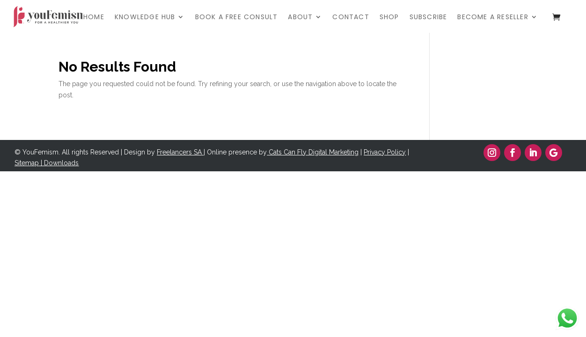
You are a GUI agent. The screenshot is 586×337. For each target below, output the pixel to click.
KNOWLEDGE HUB (145, 18)
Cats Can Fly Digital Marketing (314, 152)
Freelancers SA (179, 152)
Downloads (61, 163)
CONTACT (350, 18)
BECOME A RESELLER (492, 18)
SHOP (389, 18)
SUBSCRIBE (428, 18)
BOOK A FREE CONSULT (236, 18)
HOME (93, 18)
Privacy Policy (385, 152)
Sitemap (27, 163)
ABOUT (300, 18)
